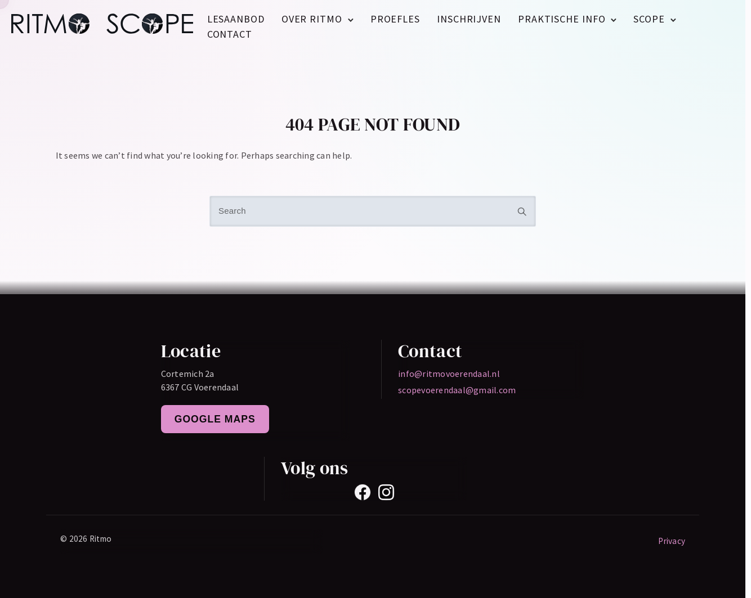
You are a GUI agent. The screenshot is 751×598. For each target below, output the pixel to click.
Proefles (395, 18)
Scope (649, 18)
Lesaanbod (236, 18)
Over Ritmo (311, 18)
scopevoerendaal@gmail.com (457, 389)
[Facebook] (362, 492)
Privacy (671, 541)
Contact (229, 34)
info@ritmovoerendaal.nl (449, 373)
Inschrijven (469, 18)
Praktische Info (562, 18)
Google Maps (215, 419)
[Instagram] (386, 492)
